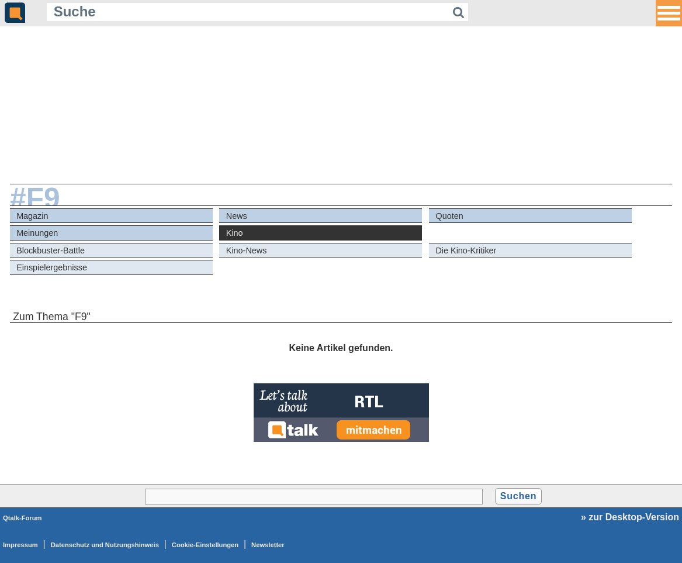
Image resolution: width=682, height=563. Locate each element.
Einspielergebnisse (51, 267)
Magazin (32, 216)
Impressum (20, 544)
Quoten (449, 216)
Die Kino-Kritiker (465, 250)
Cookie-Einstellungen (205, 544)
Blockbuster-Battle (50, 250)
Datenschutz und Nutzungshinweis (105, 544)
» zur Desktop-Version (630, 517)
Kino (234, 233)
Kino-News (246, 250)
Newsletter (268, 544)
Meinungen (37, 233)
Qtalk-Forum (22, 517)
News (236, 216)
